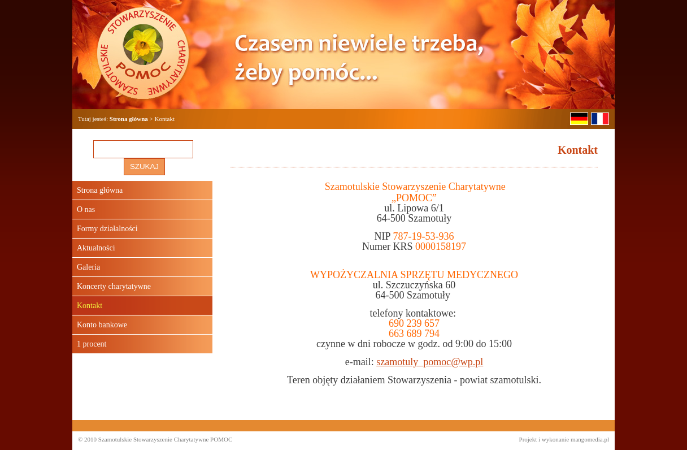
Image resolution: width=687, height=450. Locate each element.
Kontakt (89, 305)
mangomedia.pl (590, 439)
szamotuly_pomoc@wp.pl (429, 361)
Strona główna (129, 118)
